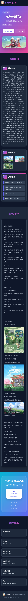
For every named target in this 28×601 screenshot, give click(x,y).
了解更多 (20, 31)
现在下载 (8, 31)
